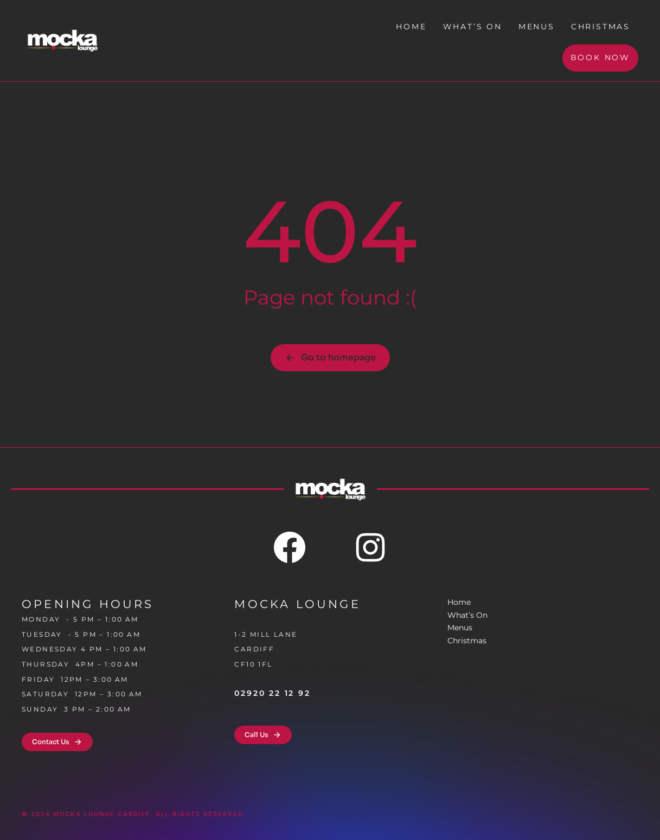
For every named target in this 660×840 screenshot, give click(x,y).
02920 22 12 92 (272, 693)
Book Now (600, 57)
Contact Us (57, 742)
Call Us (263, 735)
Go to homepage (330, 357)
